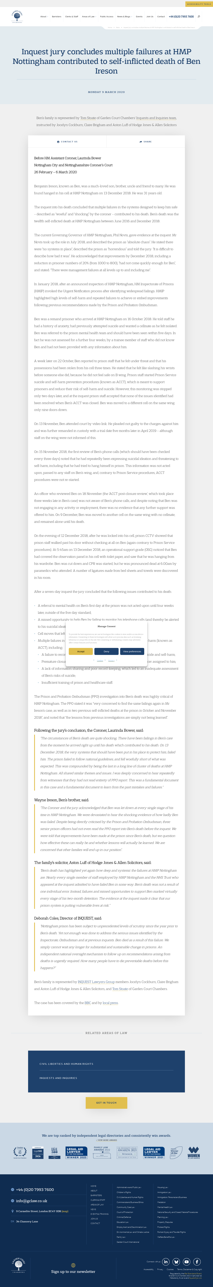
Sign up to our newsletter (73, 1271)
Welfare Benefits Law (166, 1237)
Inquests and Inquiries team (156, 118)
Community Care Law (126, 1207)
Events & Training (100, 1214)
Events (139, 16)
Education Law (123, 1222)
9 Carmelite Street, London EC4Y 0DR (42, 1211)
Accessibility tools (199, 4)
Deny (106, 651)
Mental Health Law (165, 1207)
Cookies (100, 660)
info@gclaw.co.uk (31, 1200)
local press (110, 1003)
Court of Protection (125, 1212)
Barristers (56, 16)
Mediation (161, 1202)
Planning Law (162, 1217)
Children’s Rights (124, 1192)
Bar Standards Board (193, 1273)
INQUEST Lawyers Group (96, 982)
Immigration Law (164, 1192)
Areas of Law (88, 16)
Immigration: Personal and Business (172, 1197)
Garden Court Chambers (17, 16)
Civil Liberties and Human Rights (66, 1063)
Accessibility (149, 1269)
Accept (80, 651)
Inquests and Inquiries (58, 1078)
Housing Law (162, 1187)
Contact (161, 16)
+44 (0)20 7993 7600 (181, 16)
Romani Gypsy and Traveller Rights (171, 1232)
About (43, 16)
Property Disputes (165, 1222)
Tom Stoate (88, 118)
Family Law (121, 1237)
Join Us (149, 16)
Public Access (106, 16)
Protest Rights (163, 1227)
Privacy (111, 660)
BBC (88, 1003)
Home (93, 1186)
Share (146, 141)
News (93, 1209)
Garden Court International (128, 1242)
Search (199, 16)
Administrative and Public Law (129, 1187)
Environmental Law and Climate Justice (133, 1232)
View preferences (132, 651)
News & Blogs (123, 16)
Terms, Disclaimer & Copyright (189, 1269)
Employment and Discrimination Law (132, 1227)
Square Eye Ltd (195, 1278)
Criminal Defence (124, 1217)
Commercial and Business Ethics (130, 1202)
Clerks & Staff (71, 16)
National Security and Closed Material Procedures (177, 1212)
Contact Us (67, 141)
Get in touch (106, 1102)
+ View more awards (106, 1140)
